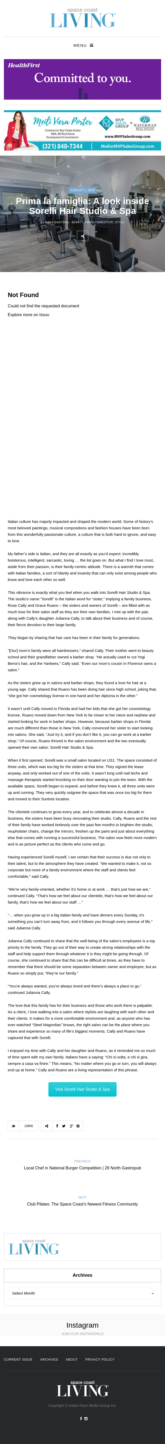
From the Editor (99, 222)
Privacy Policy (100, 1359)
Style (120, 222)
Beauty (77, 222)
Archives (49, 1359)
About (72, 1359)
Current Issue (18, 1359)
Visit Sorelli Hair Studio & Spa (82, 1089)
